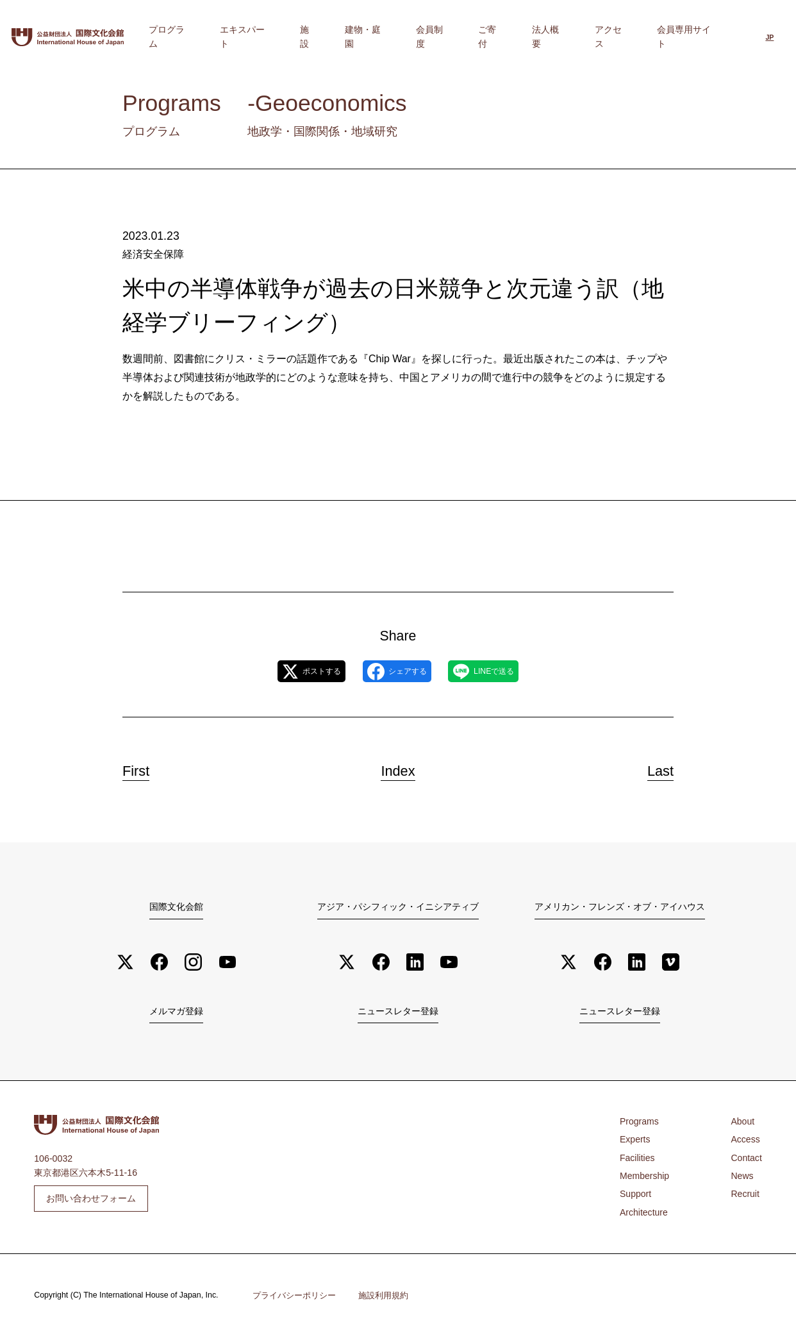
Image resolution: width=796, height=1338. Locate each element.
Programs (639, 1122)
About (742, 1122)
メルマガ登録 (176, 1012)
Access (745, 1140)
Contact (746, 1159)
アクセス (634, 36)
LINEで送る (504, 671)
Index (398, 768)
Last (652, 768)
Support (636, 1195)
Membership (645, 1177)
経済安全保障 (151, 253)
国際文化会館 (176, 906)
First (144, 768)
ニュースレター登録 (398, 1012)
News (742, 1177)
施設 (407, 36)
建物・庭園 (449, 36)
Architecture (644, 1213)
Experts (635, 1140)
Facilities (637, 1159)
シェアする (397, 671)
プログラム (298, 36)
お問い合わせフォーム (91, 1199)
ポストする (291, 671)
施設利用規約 (383, 1296)
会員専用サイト (694, 36)
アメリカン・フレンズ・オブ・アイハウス (619, 906)
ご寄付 (544, 36)
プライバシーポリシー (294, 1296)
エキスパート (359, 36)
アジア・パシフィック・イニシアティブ (398, 906)
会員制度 (501, 36)
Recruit (745, 1195)
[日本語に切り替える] (769, 38)
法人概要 (587, 36)
